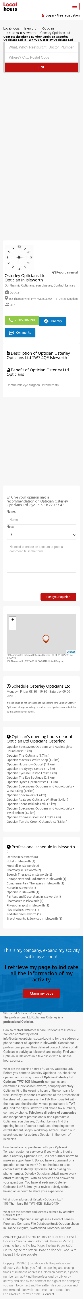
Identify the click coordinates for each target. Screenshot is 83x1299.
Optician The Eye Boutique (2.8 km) (31, 777)
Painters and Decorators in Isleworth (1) (34, 896)
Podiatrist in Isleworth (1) (24, 914)
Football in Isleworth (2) (23, 865)
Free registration (68, 15)
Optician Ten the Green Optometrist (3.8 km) (37, 821)
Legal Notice (11, 1294)
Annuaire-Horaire (39, 1237)
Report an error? (65, 272)
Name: (11, 511)
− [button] (12, 626)
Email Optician (60, 1223)
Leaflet (71, 651)
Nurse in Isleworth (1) (21, 888)
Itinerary (53, 321)
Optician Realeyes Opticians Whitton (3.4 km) (37, 799)
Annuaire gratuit (14, 1237)
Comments (20, 332)
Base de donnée (50, 1250)
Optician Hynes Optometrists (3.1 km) (32, 782)
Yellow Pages (36, 1245)
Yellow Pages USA (60, 1245)
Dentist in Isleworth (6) (22, 857)
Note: (10, 527)
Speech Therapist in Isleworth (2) (29, 874)
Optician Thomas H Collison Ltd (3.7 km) (34, 817)
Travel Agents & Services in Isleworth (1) (34, 918)
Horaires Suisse (64, 1237)
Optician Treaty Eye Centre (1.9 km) (31, 768)
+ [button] (12, 620)
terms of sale (32, 1294)
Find (41, 67)
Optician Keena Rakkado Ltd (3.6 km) (31, 804)
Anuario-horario (14, 1245)
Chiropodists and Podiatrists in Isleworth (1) (36, 879)
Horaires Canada (14, 1241)
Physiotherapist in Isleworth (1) (28, 905)
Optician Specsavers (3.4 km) (26, 795)
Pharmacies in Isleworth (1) (25, 901)
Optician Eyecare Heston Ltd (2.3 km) (32, 773)
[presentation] (40, 584)
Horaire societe (26, 1254)
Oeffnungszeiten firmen (20, 1250)
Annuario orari (38, 1241)
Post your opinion (58, 597)
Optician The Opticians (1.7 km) (28, 755)
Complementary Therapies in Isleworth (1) (35, 883)
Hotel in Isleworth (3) (21, 861)
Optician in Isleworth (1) (23, 892)
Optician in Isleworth (42, 1043)
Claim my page (41, 993)
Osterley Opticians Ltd (25, 1095)
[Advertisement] (41, 116)
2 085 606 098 (22, 320)
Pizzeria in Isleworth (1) (23, 910)
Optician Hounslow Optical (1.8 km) (31, 764)
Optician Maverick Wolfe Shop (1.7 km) (33, 760)
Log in (50, 15)
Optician (12, 292)
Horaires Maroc (60, 1241)
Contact (48, 1294)
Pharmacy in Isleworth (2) (24, 870)
